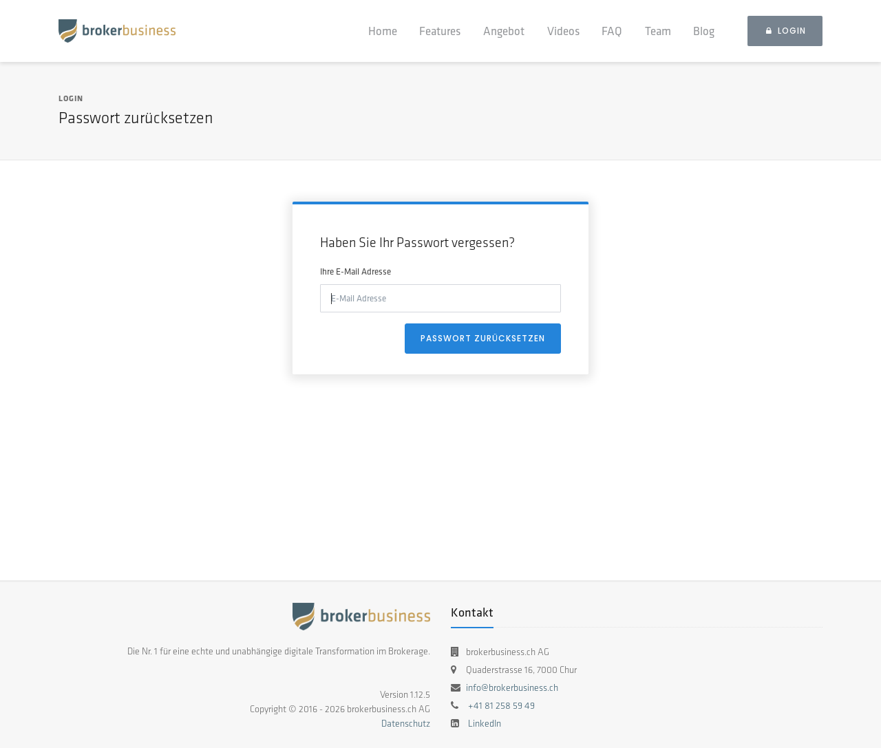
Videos (563, 30)
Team (658, 30)
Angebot (503, 30)
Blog (703, 30)
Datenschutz (405, 723)
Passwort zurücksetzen (483, 338)
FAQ (612, 30)
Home (382, 30)
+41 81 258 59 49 (501, 706)
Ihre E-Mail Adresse (355, 271)
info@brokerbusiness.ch (512, 688)
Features (439, 30)
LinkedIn (484, 723)
